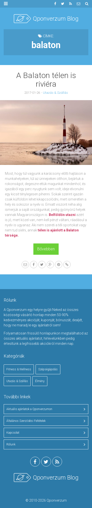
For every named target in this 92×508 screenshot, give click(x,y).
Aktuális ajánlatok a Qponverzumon (29, 409)
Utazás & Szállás (55, 92)
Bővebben (46, 249)
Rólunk (10, 444)
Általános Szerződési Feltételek (26, 421)
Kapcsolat (12, 432)
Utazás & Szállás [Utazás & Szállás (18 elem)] (17, 381)
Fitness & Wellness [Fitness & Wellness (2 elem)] (18, 369)
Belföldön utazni (62, 215)
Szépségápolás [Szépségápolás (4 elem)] (48, 369)
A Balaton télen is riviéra (46, 80)
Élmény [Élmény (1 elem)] (40, 381)
